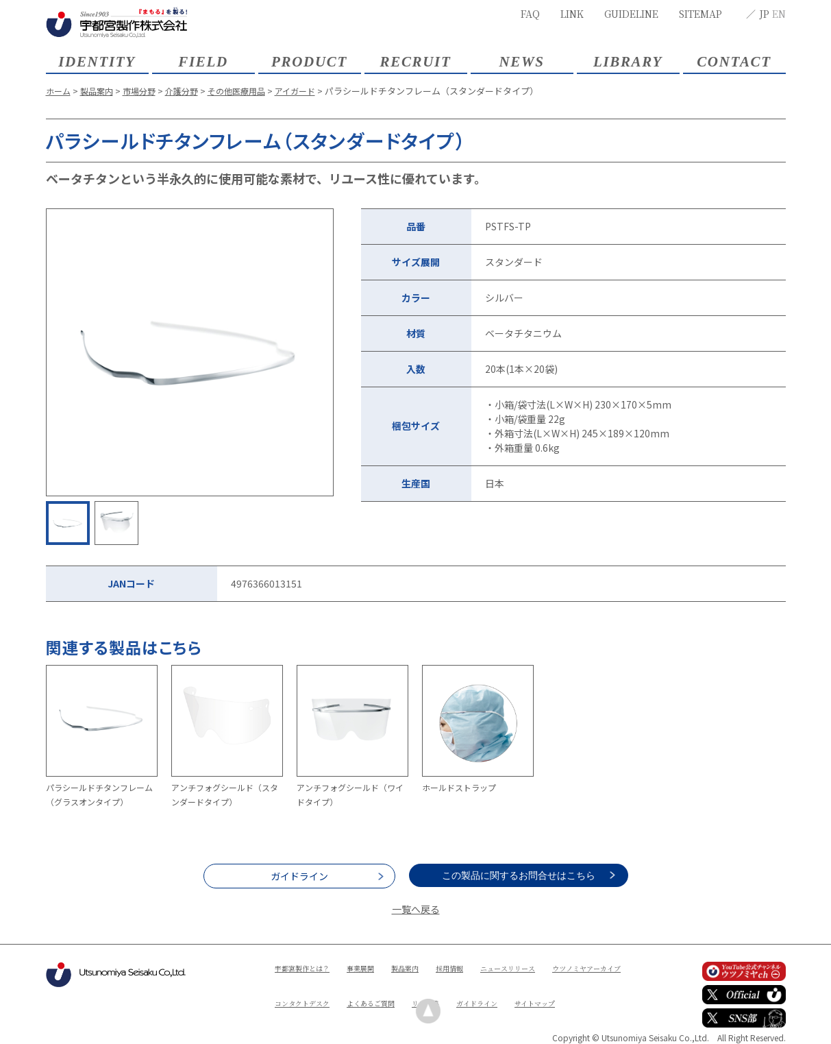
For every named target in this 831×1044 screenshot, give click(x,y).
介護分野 (190, 90)
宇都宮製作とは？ (307, 967)
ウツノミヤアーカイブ (316, 991)
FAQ (530, 14)
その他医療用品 (249, 90)
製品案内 (100, 90)
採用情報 (474, 967)
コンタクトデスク (407, 991)
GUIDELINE (631, 14)
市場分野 (145, 90)
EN (779, 14)
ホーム (59, 90)
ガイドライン (299, 876)
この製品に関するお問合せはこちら (532, 875)
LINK (572, 14)
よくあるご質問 (485, 991)
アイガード (312, 90)
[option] (190, 352)
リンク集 (548, 991)
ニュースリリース (540, 967)
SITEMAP (700, 14)
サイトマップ (365, 1014)
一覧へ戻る (416, 909)
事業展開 (374, 967)
